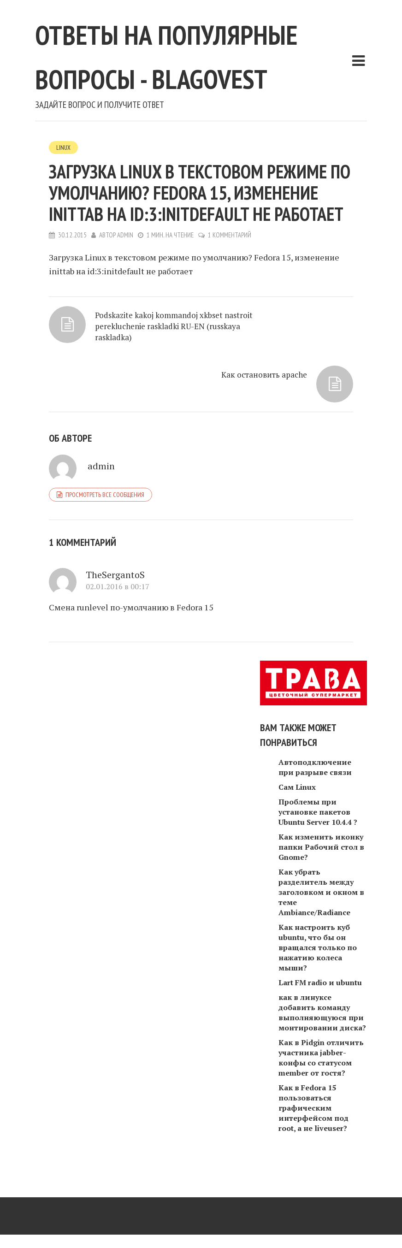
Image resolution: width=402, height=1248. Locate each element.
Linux (63, 192)
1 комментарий (230, 279)
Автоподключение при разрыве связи (315, 787)
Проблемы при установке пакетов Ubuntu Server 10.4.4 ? (317, 831)
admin (125, 279)
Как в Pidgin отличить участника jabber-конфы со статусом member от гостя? (321, 1077)
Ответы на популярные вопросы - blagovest (194, 75)
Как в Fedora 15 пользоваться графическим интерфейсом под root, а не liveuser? (313, 1127)
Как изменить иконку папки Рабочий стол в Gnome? (321, 867)
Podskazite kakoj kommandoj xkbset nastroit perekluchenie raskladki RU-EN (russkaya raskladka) (115, 386)
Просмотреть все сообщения (104, 514)
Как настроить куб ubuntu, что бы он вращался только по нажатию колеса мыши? (317, 967)
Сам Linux (297, 807)
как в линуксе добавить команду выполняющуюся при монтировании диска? (322, 1032)
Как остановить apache (262, 364)
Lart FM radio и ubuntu (320, 1002)
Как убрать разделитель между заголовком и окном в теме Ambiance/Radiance (321, 912)
